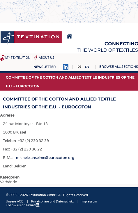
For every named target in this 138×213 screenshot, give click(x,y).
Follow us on (23, 205)
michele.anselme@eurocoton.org (45, 157)
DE (79, 67)
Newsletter (44, 67)
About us (46, 58)
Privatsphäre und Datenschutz (52, 201)
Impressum (89, 201)
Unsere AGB (14, 201)
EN (87, 67)
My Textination (17, 58)
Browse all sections (118, 67)
